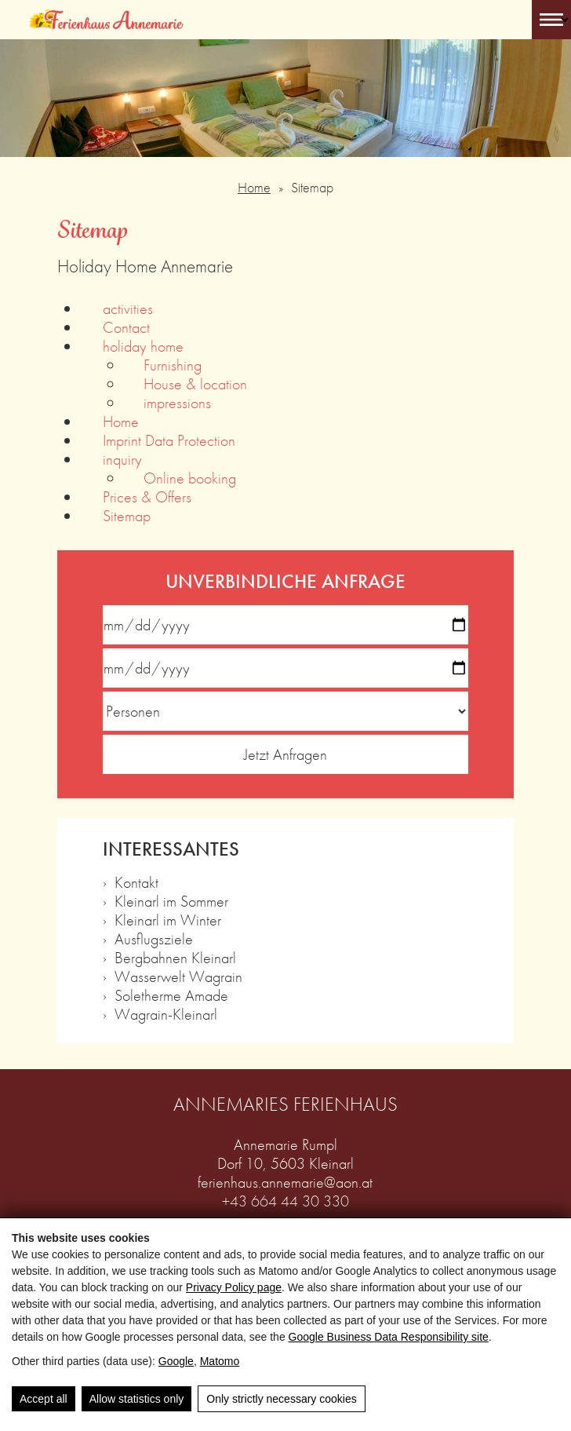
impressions (177, 402)
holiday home (143, 346)
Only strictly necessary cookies (281, 1399)
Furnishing (173, 365)
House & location (195, 384)
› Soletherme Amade (165, 995)
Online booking (190, 478)
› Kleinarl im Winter (162, 920)
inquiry (122, 459)
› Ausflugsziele (148, 939)
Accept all (43, 1399)
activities (128, 308)
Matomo (220, 1361)
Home (254, 187)
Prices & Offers (147, 497)
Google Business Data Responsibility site (389, 1337)
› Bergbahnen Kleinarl (169, 957)
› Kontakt (130, 882)
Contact (126, 327)
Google (176, 1361)
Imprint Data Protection (169, 440)
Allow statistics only (136, 1399)
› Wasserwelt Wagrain (172, 976)
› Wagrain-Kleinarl (160, 1014)
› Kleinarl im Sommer (165, 901)
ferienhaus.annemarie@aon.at (285, 1182)
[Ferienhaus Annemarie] (106, 19)
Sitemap (127, 516)
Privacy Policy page (234, 1287)
